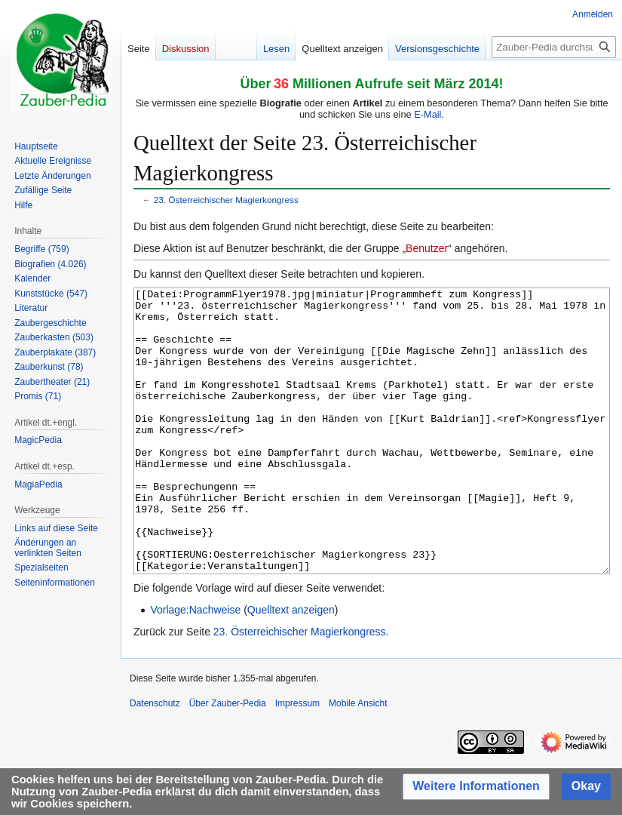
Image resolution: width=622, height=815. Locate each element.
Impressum (297, 760)
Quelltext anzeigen (291, 666)
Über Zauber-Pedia (227, 760)
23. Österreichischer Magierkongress (226, 200)
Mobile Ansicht (358, 760)
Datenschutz (155, 760)
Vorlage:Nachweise (195, 666)
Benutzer (427, 248)
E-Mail (427, 114)
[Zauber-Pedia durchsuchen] (554, 47)
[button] (476, 786)
